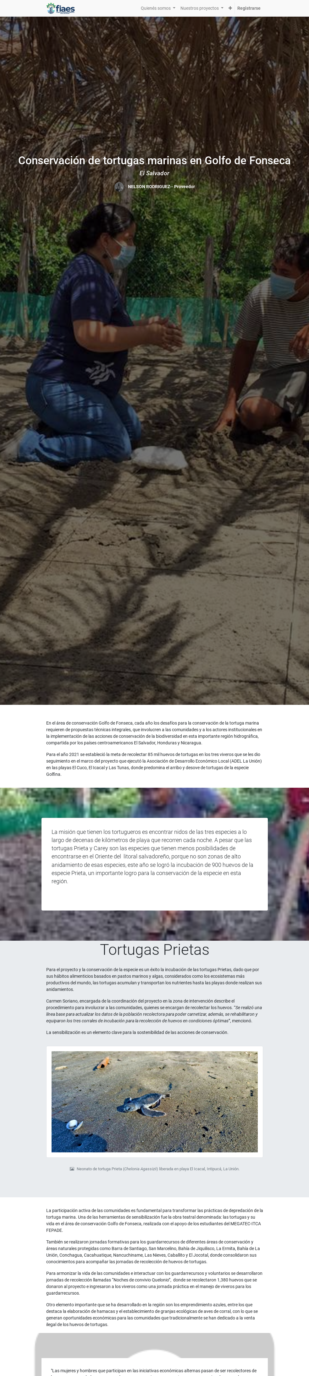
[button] (230, 8)
